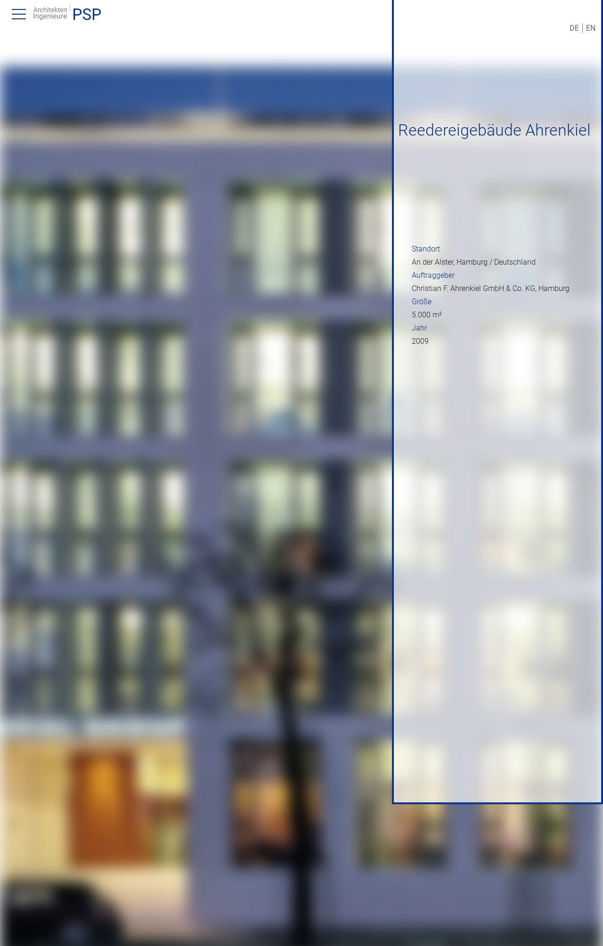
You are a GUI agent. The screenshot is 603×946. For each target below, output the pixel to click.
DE (574, 28)
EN (590, 28)
